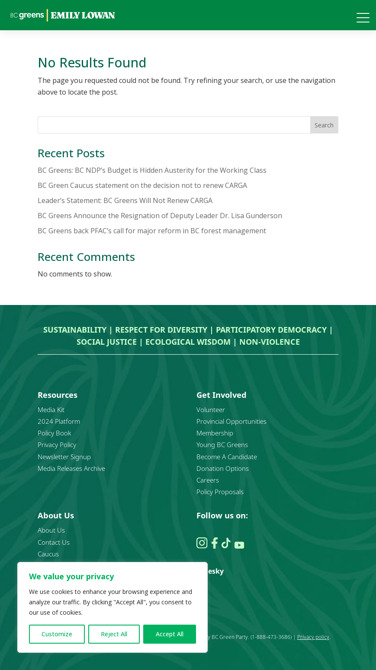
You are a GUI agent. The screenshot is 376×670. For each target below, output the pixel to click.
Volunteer (210, 409)
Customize (57, 634)
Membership (214, 433)
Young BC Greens (222, 444)
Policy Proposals (220, 491)
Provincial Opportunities (231, 421)
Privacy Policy (57, 444)
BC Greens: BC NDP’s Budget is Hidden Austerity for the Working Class (152, 170)
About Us (51, 530)
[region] (112, 607)
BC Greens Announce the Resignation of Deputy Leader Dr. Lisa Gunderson (160, 215)
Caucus (48, 553)
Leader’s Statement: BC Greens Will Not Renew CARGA (125, 200)
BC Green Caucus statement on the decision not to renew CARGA (142, 185)
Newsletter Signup (64, 456)
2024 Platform (59, 421)
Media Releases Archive (71, 468)
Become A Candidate (226, 456)
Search (324, 125)
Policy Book (54, 433)
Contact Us (54, 542)
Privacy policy (313, 637)
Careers (207, 480)
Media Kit (51, 409)
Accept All (169, 634)
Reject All (114, 634)
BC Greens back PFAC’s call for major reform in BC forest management (152, 230)
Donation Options (222, 468)
